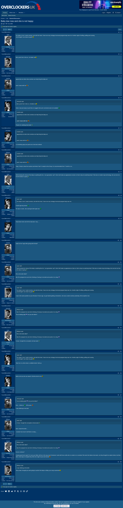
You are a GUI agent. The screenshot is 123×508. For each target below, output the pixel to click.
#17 (121, 395)
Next (9, 29)
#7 (121, 171)
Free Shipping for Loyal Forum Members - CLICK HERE (93, 10)
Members (21, 12)
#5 (121, 128)
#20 (121, 461)
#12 (121, 284)
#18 (121, 416)
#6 (121, 150)
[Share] (119, 32)
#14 (121, 327)
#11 (121, 262)
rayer (3, 23)
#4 (121, 97)
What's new (12, 12)
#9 (121, 218)
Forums (5, 12)
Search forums (12, 15)
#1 (121, 32)
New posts (4, 15)
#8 (121, 195)
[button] (16, 12)
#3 (121, 76)
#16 (121, 373)
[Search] (117, 12)
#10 (121, 240)
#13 (121, 305)
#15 (121, 351)
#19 (121, 438)
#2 (121, 54)
